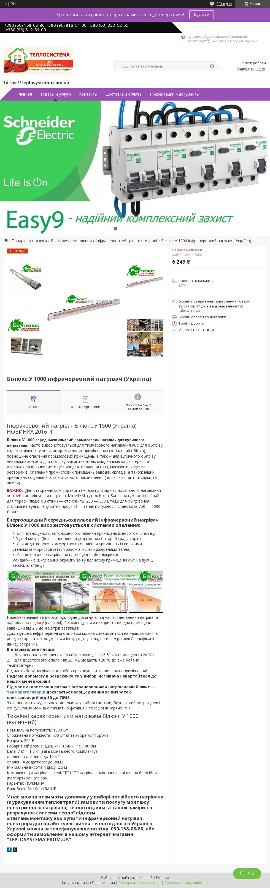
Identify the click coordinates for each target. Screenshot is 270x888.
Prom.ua (162, 877)
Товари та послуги (29, 240)
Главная (24, 94)
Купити (201, 15)
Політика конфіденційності (186, 882)
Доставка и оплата (124, 94)
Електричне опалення (71, 240)
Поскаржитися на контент (139, 882)
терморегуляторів (26, 692)
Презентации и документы (174, 94)
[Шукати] (212, 66)
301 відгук (224, 3)
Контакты (88, 94)
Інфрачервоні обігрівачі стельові (126, 240)
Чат (247, 873)
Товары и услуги (55, 94)
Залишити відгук (251, 69)
